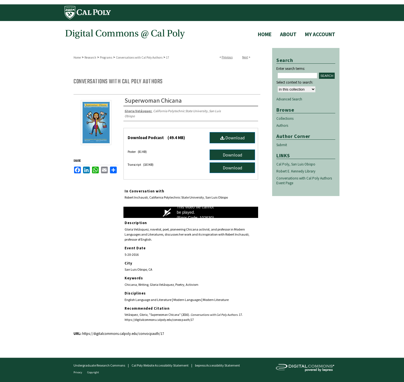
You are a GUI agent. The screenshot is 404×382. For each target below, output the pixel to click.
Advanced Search (289, 99)
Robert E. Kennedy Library (295, 171)
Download (232, 138)
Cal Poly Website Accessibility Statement (160, 365)
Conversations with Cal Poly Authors (139, 57)
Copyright (93, 372)
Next (245, 57)
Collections (284, 118)
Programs (106, 57)
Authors (282, 125)
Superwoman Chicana (153, 100)
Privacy (78, 372)
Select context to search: (294, 82)
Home (77, 57)
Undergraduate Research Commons (99, 365)
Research (90, 57)
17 (167, 57)
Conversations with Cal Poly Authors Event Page (304, 180)
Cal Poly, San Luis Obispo (295, 164)
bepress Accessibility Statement (217, 365)
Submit (281, 144)
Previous (227, 57)
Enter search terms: (290, 68)
